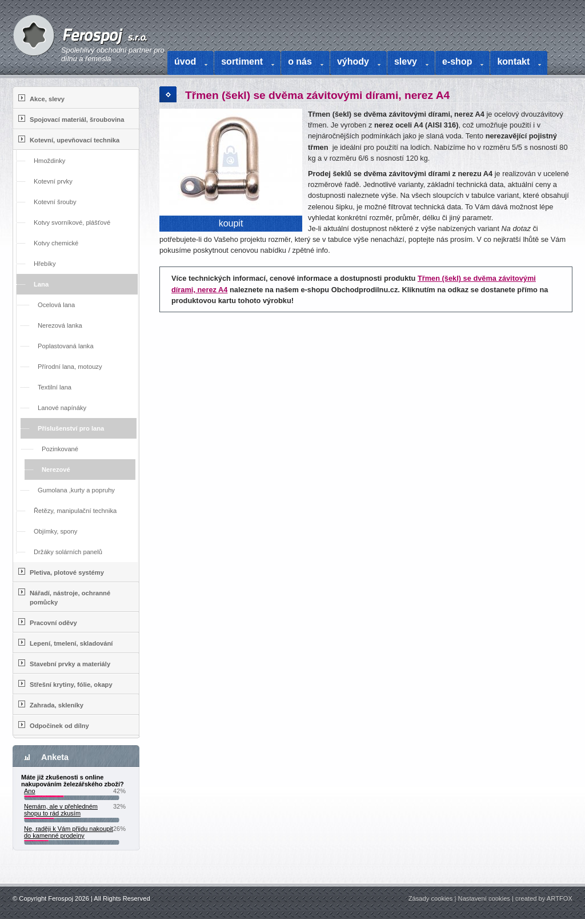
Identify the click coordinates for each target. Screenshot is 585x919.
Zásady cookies (430, 898)
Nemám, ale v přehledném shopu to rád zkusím (61, 810)
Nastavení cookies (484, 898)
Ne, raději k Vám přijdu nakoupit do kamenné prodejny (68, 832)
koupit (231, 223)
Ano (29, 790)
